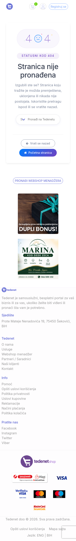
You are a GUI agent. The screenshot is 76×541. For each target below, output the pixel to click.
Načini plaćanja (13, 408)
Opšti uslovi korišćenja (19, 389)
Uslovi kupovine (14, 399)
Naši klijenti (10, 364)
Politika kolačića (14, 413)
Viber (6, 443)
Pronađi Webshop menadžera (38, 180)
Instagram (9, 433)
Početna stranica (38, 152)
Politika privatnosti (16, 394)
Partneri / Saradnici (16, 359)
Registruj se (58, 6)
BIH (49, 535)
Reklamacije (11, 403)
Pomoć (7, 384)
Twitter (7, 438)
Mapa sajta (57, 529)
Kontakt (7, 369)
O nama (7, 344)
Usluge (7, 349)
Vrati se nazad (38, 143)
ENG (40, 535)
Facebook (9, 428)
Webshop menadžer (17, 354)
